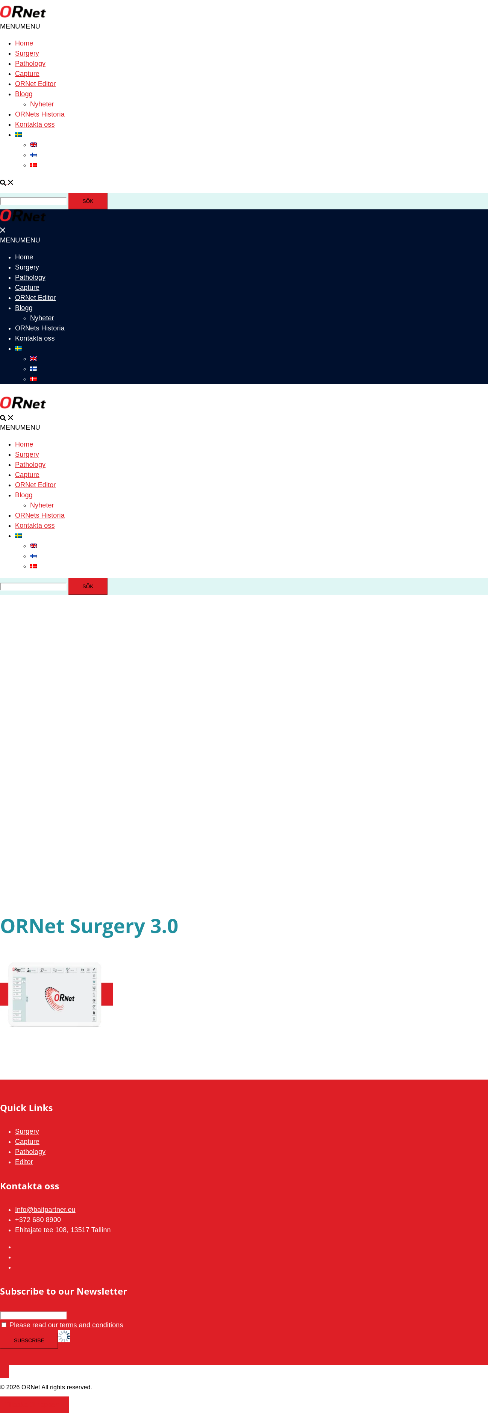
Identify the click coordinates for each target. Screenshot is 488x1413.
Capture (27, 73)
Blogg (24, 94)
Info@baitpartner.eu (45, 1209)
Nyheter (42, 104)
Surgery (27, 53)
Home (24, 43)
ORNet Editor (35, 84)
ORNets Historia (40, 114)
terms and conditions (91, 1325)
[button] (20, 26)
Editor (24, 1162)
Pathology (30, 63)
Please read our (62, 1325)
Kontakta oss (35, 124)
